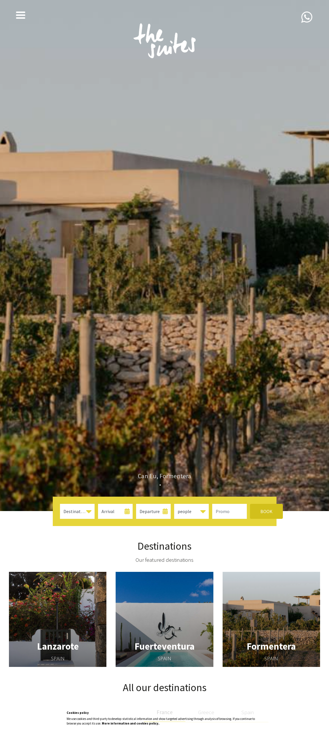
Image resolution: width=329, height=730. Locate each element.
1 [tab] (160, 485)
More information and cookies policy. (130, 723)
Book (260, 511)
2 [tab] (169, 485)
